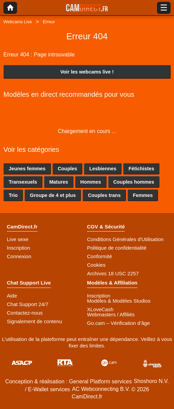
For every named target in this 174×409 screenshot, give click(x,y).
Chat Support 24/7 (27, 304)
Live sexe (17, 239)
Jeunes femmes (27, 168)
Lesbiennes (102, 168)
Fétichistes (141, 168)
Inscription (18, 248)
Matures (58, 182)
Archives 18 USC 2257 (113, 273)
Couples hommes (133, 182)
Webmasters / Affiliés (111, 314)
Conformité (99, 256)
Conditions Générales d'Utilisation (125, 239)
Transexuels (23, 182)
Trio (13, 195)
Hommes (90, 182)
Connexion (19, 256)
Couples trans (104, 195)
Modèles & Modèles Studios (118, 301)
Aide (12, 296)
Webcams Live (17, 21)
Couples (67, 168)
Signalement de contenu (34, 321)
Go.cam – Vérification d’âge (118, 323)
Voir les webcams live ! (87, 72)
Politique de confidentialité (116, 248)
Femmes (143, 195)
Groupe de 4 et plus (53, 195)
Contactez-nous (25, 313)
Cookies (96, 265)
